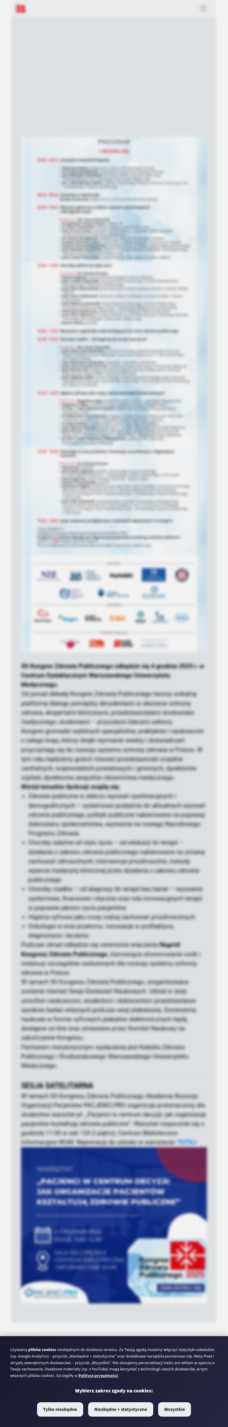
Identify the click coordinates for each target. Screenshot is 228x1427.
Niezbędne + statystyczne (120, 1409)
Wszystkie (174, 1409)
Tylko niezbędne (60, 1409)
